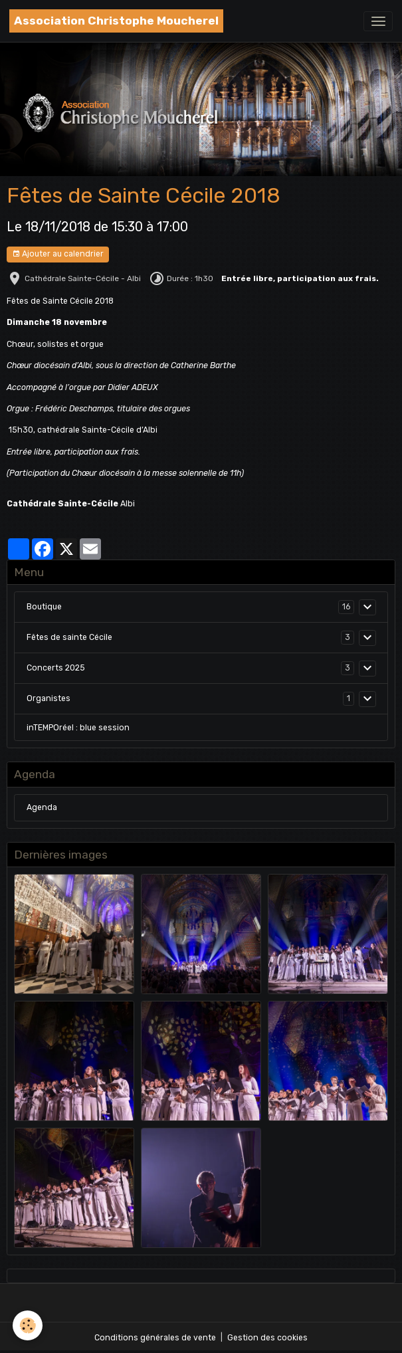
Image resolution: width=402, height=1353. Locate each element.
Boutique (44, 606)
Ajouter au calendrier (58, 254)
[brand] (116, 21)
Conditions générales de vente (155, 1337)
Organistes (48, 698)
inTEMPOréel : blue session (78, 727)
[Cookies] (28, 1325)
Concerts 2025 (56, 668)
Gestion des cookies (267, 1337)
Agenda (42, 807)
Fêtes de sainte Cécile (69, 637)
